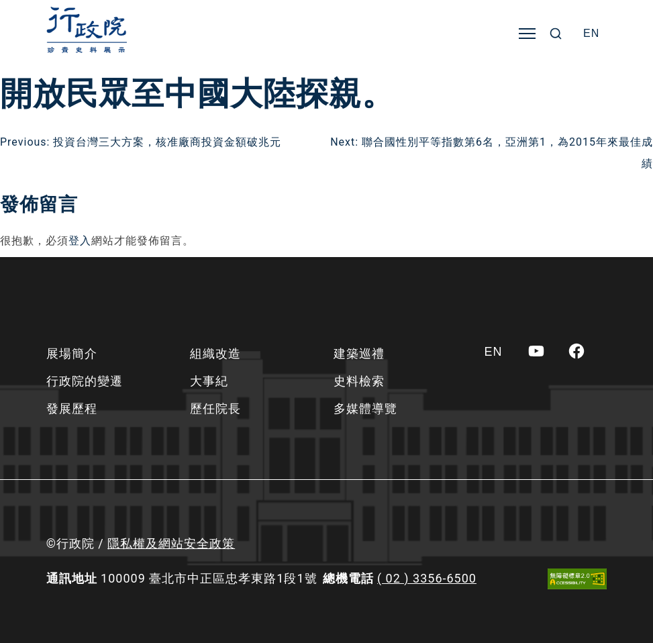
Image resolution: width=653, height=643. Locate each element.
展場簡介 (71, 353)
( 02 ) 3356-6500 (426, 578)
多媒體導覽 (365, 408)
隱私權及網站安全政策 (171, 543)
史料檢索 (359, 381)
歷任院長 (215, 408)
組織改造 (215, 353)
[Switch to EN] (591, 33)
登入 (79, 240)
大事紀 (209, 381)
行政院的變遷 (84, 381)
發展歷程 (71, 408)
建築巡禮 (359, 353)
